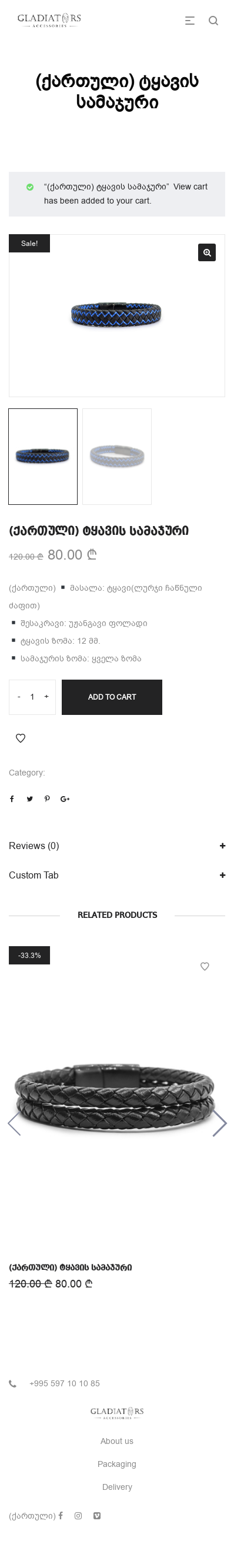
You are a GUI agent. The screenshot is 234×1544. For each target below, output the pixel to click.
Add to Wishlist (20, 738)
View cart (190, 186)
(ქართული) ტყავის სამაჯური (70, 1267)
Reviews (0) (34, 846)
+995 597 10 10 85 (64, 1383)
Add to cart (112, 697)
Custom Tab (34, 875)
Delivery (117, 1487)
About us (117, 1441)
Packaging (117, 1464)
